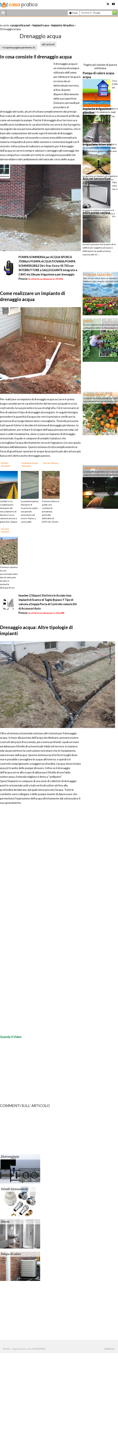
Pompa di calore (11, 1254)
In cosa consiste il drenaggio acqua (36, 56)
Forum (73, 13)
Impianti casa (40, 25)
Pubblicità (109, 1349)
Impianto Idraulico (62, 25)
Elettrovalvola (10, 1156)
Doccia (5, 1221)
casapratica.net (20, 25)
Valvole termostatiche (14, 1189)
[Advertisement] (36, 21)
